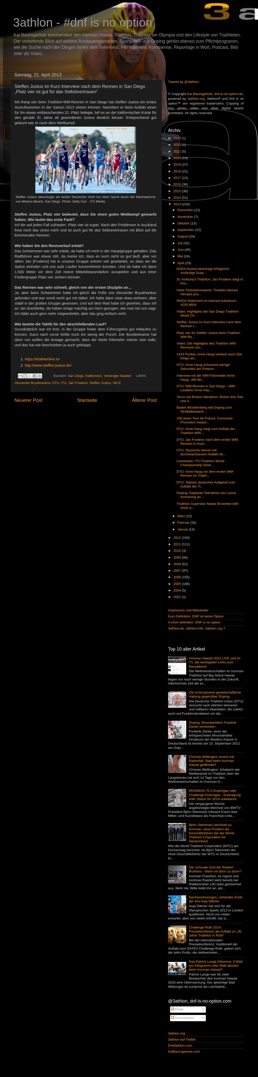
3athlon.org (196, 99)
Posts (177, 1009)
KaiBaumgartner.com (184, 1051)
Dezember (185, 210)
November (185, 217)
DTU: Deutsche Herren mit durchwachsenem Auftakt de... (201, 452)
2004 (177, 590)
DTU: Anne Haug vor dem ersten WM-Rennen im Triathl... (205, 473)
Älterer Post (144, 400)
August (183, 236)
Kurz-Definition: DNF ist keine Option (196, 616)
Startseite (87, 400)
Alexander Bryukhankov (32, 383)
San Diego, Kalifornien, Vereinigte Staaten (99, 376)
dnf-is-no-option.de (228, 94)
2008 (177, 564)
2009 (177, 557)
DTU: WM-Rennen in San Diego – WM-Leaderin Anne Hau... (206, 388)
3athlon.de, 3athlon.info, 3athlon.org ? (196, 628)
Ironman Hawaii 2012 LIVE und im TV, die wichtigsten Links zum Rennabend (214, 662)
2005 (177, 584)
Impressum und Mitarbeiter (188, 610)
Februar (183, 522)
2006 (177, 577)
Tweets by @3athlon (183, 82)
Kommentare (183, 1018)
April (181, 263)
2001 (177, 597)
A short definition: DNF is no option (194, 622)
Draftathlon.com (180, 1045)
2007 (177, 570)
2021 (177, 151)
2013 (177, 204)
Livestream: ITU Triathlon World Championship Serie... (200, 463)
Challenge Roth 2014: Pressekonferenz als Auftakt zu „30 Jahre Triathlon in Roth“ (215, 931)
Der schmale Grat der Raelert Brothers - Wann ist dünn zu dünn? (215, 869)
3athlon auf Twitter (182, 1039)
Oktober (183, 223)
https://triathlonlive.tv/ (42, 359)
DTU (55, 383)
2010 (177, 551)
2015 (177, 191)
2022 (177, 144)
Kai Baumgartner (199, 94)
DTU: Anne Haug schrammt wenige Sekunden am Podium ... (203, 367)
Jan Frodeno (78, 383)
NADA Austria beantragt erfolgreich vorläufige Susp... (203, 271)
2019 (177, 164)
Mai (180, 256)
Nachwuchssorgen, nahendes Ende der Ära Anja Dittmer (215, 899)
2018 (177, 171)
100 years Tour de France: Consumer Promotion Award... (205, 420)
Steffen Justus (100, 383)
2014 (177, 198)
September (186, 230)
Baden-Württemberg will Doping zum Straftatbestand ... (204, 409)
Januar (183, 529)
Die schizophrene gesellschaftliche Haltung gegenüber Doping (215, 694)
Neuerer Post (28, 400)
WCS (117, 383)
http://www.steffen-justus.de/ (48, 365)
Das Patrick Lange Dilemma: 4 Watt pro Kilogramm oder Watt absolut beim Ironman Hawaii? (215, 965)
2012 (177, 538)
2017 (177, 178)
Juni (181, 250)
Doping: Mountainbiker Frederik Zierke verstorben (212, 724)
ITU (64, 383)
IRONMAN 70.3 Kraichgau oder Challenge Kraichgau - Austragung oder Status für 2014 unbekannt (215, 795)
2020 (177, 158)
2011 (177, 544)
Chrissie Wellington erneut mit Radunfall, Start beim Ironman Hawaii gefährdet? (211, 761)
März (181, 516)
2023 (177, 138)
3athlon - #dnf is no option (82, 22)
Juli (180, 243)
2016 (177, 184)
